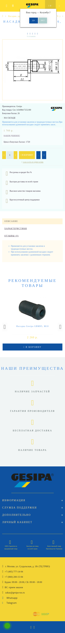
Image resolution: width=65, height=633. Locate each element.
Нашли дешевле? (12, 136)
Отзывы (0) (11, 236)
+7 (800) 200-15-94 (14, 577)
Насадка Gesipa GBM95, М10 (32, 326)
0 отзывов (31, 36)
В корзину (27, 155)
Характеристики (15, 228)
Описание (11, 221)
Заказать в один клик (33, 162)
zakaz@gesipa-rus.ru (15, 592)
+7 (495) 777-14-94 (14, 571)
